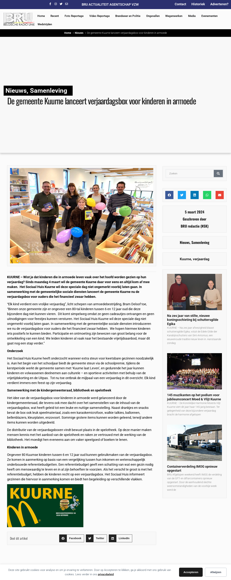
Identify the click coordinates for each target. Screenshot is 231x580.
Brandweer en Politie (127, 16)
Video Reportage (99, 16)
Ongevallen (153, 16)
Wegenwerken (173, 16)
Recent (54, 16)
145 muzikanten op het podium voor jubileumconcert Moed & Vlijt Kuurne (194, 397)
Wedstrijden (45, 24)
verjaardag (201, 259)
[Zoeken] (218, 173)
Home (41, 16)
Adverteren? (219, 4)
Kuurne (185, 259)
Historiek (198, 4)
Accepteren (190, 572)
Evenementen (209, 16)
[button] (71, 538)
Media (192, 16)
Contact (180, 4)
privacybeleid (106, 574)
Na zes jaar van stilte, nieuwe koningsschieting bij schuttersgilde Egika (192, 320)
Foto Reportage (74, 16)
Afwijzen (215, 572)
